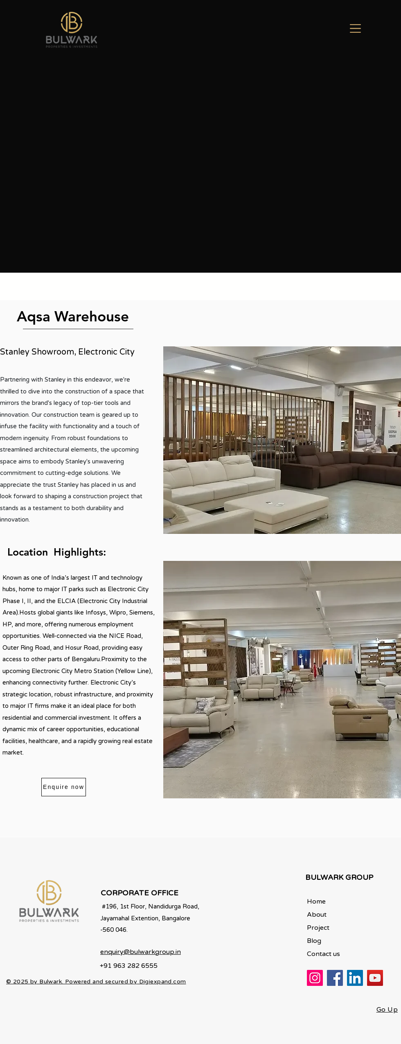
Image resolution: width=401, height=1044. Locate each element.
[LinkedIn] (355, 978)
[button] (355, 28)
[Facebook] (335, 978)
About (317, 915)
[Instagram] (315, 978)
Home (316, 901)
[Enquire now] (63, 787)
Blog (314, 941)
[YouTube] (375, 978)
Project (318, 928)
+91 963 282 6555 (129, 966)
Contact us (323, 954)
